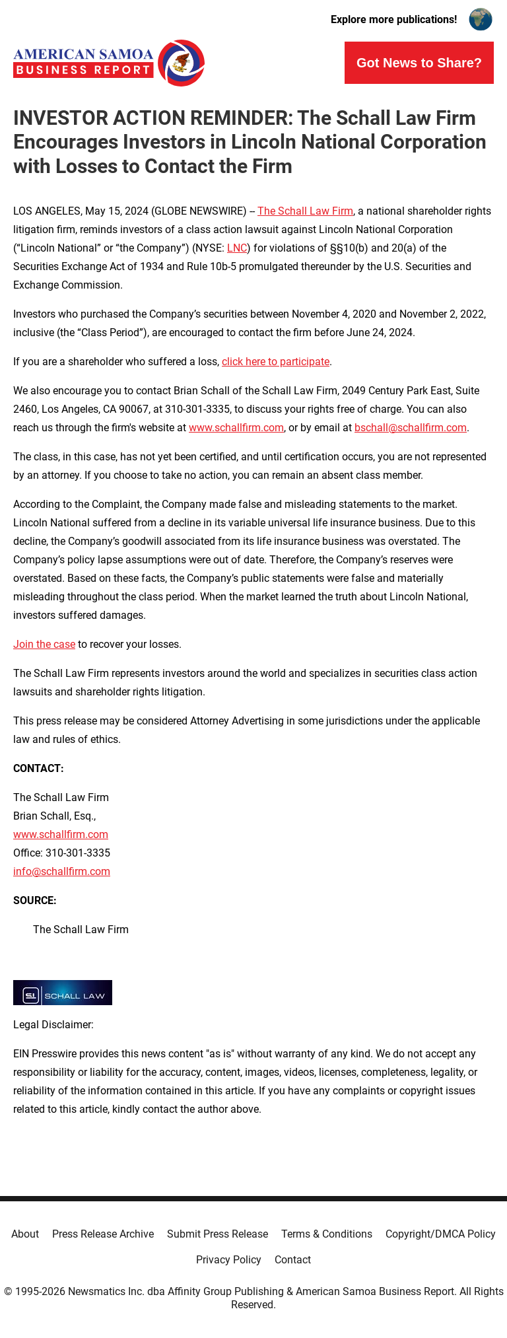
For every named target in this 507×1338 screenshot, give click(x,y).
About (25, 1234)
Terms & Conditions (326, 1234)
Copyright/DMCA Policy (441, 1234)
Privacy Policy (228, 1259)
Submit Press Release (217, 1234)
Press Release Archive (103, 1234)
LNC (237, 248)
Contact (293, 1259)
